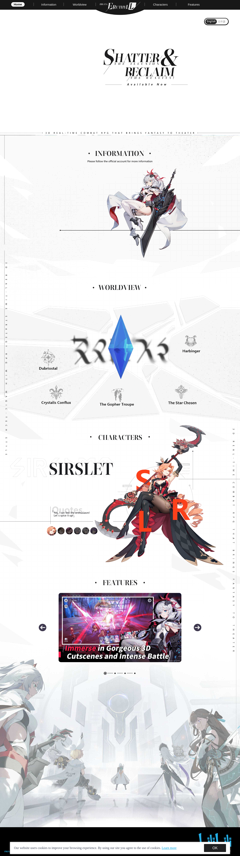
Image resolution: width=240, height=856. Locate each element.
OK (215, 848)
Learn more (169, 848)
